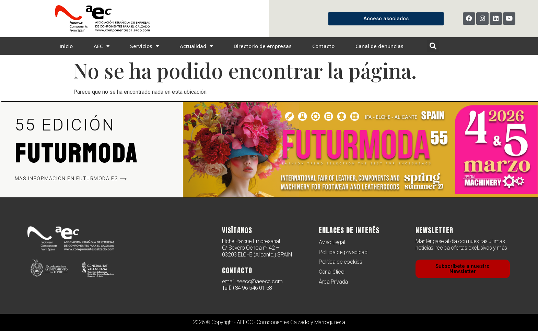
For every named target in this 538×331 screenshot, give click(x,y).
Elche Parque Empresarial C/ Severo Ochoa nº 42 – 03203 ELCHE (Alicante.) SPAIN (257, 248)
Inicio (66, 46)
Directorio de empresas (263, 46)
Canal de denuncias (379, 46)
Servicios (144, 46)
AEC (101, 46)
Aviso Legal (332, 242)
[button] (433, 46)
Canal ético (331, 272)
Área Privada (333, 281)
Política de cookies (340, 262)
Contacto (323, 46)
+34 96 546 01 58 (252, 288)
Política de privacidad (343, 252)
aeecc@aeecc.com (259, 281)
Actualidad (196, 46)
